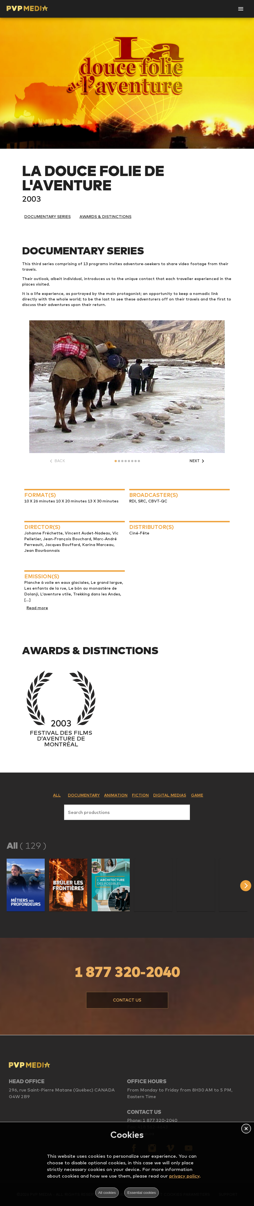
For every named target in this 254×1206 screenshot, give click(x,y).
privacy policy (184, 1176)
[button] (26, 885)
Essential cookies (141, 1193)
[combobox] (127, 811)
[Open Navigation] (240, 8)
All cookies (107, 1193)
